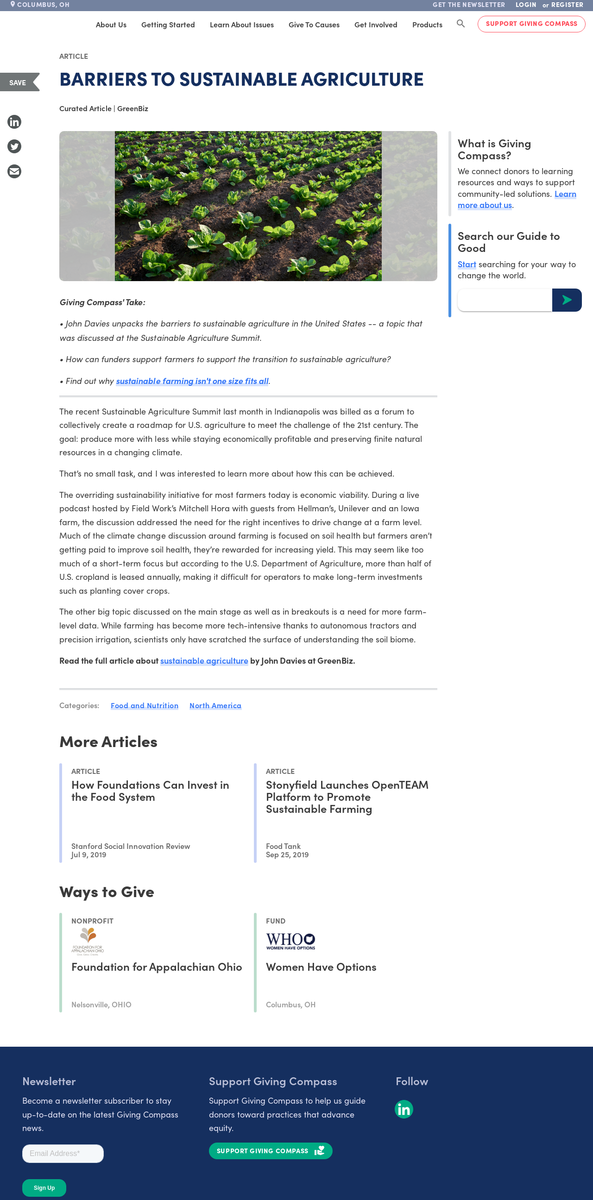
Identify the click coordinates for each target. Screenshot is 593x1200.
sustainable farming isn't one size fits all (192, 380)
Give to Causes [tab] (314, 24)
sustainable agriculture (204, 660)
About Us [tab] (111, 24)
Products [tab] (427, 24)
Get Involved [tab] (375, 24)
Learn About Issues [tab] (242, 24)
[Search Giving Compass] (461, 24)
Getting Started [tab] (168, 24)
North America (215, 705)
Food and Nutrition (144, 705)
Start (467, 264)
